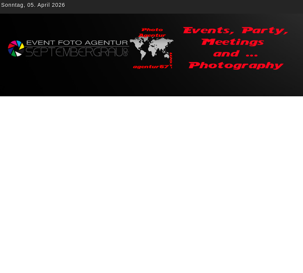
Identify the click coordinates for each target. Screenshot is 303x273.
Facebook (239, 7)
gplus (266, 7)
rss (294, 7)
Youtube (280, 7)
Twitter (253, 7)
